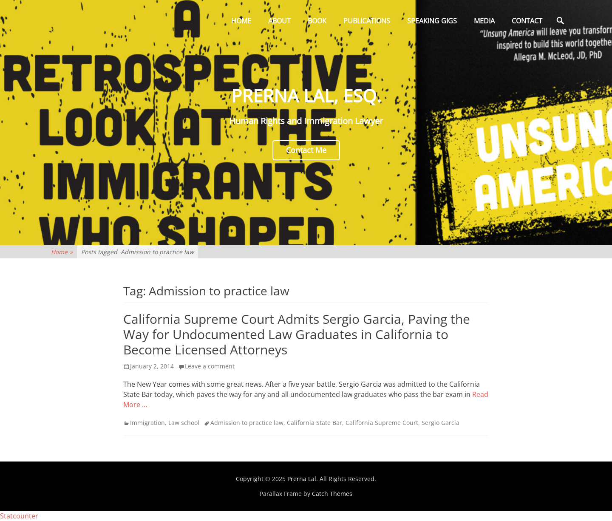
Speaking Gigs (432, 20)
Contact (527, 20)
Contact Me (306, 150)
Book (317, 20)
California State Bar (314, 423)
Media (484, 20)
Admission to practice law (246, 423)
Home (241, 20)
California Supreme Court (382, 423)
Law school (183, 423)
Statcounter (19, 516)
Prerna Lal (301, 479)
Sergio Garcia (440, 423)
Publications (366, 20)
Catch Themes (332, 494)
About (279, 20)
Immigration (147, 423)
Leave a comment (210, 366)
